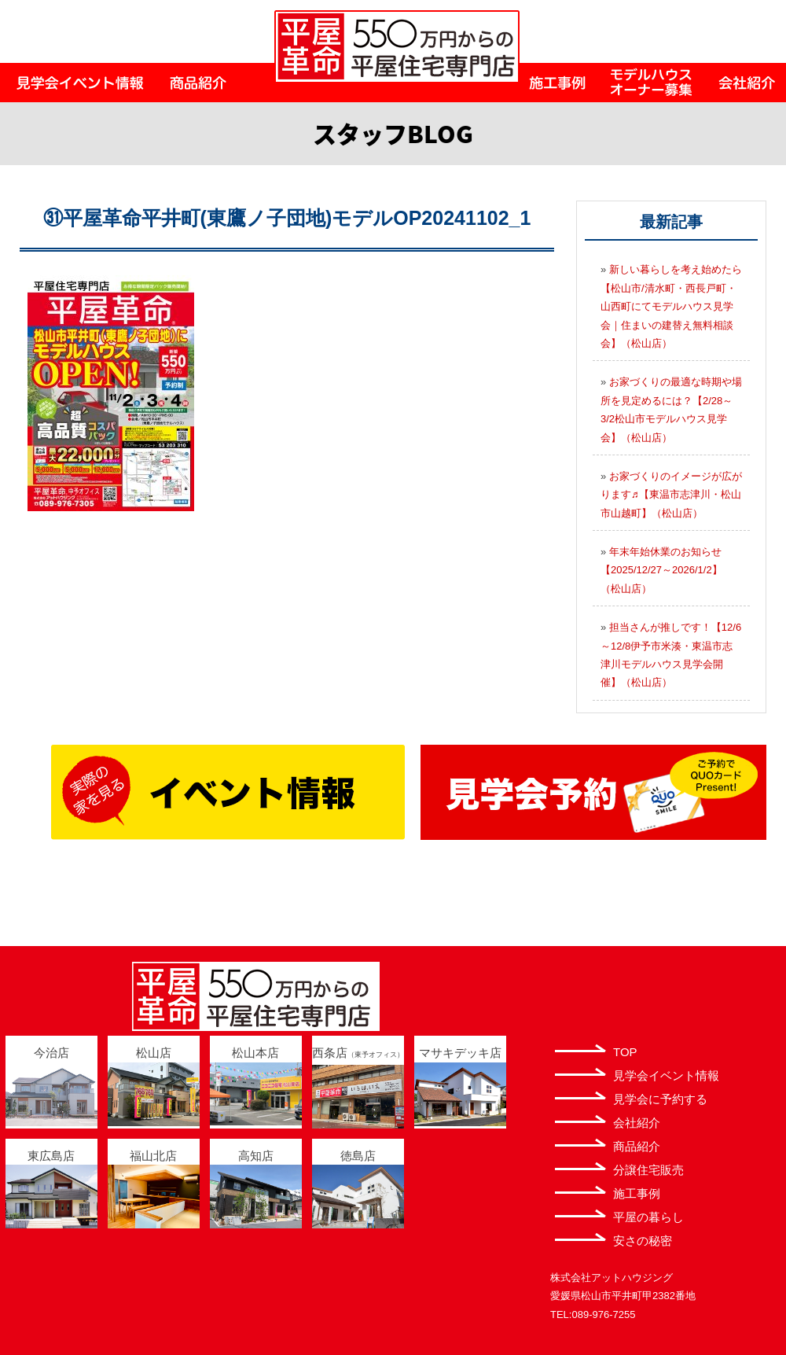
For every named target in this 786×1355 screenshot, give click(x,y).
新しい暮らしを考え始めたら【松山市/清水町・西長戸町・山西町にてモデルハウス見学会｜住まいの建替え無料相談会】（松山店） (671, 306)
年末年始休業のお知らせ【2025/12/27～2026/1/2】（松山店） (661, 570)
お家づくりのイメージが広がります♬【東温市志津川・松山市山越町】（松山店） (671, 494)
